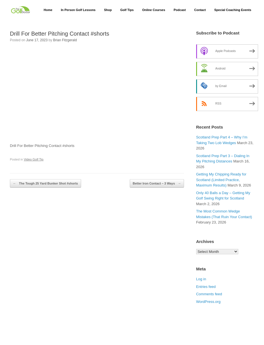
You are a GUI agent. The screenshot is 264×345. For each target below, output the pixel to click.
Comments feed (209, 294)
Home (48, 10)
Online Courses (153, 10)
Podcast (180, 10)
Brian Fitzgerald (65, 40)
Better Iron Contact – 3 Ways (157, 183)
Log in (201, 279)
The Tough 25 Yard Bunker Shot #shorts (45, 183)
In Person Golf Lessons (78, 10)
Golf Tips (126, 10)
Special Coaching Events (232, 10)
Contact (200, 10)
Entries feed (206, 287)
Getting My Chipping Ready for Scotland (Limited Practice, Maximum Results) (221, 179)
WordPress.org (208, 302)
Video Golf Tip (33, 159)
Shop (108, 10)
